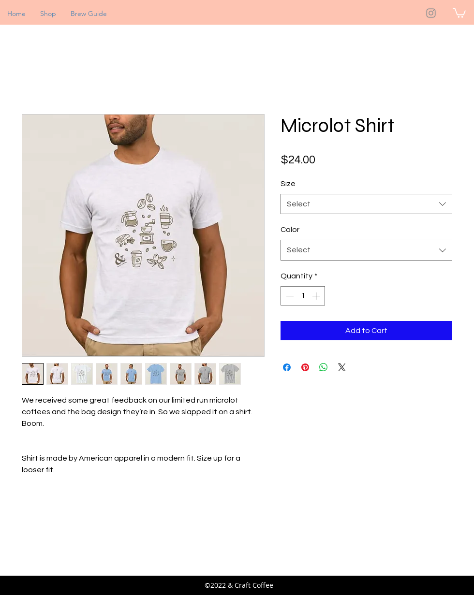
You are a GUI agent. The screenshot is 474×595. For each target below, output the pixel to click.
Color (290, 229)
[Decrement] (289, 296)
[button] (459, 12)
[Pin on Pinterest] (305, 367)
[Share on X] (342, 367)
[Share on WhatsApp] (323, 367)
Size (288, 184)
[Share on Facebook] (287, 367)
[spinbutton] (303, 296)
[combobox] (366, 204)
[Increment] (317, 296)
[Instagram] (431, 13)
